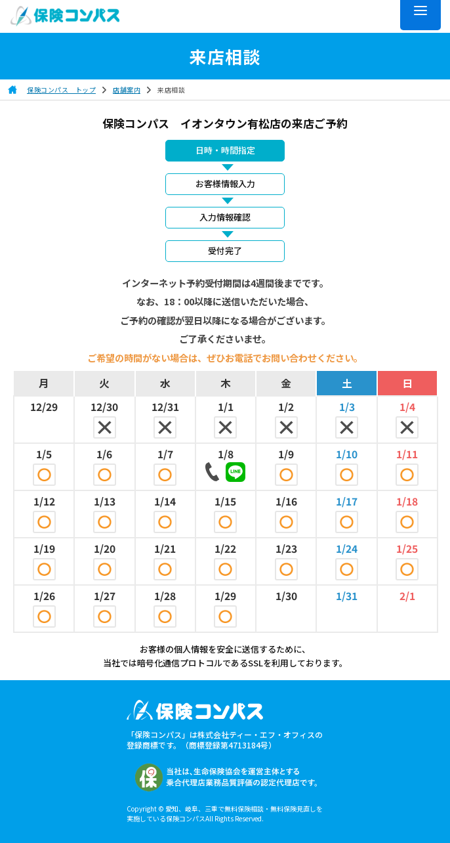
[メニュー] (420, 15)
